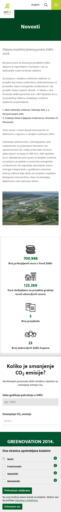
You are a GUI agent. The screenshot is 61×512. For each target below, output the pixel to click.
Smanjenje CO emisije (16, 414)
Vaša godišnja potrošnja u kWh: (22, 395)
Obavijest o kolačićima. (26, 500)
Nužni (10, 459)
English (35, 5)
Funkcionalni (14, 466)
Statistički (12, 474)
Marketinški (13, 481)
